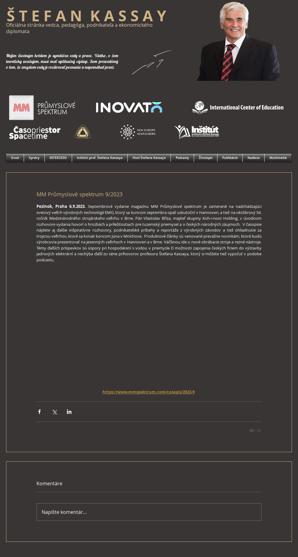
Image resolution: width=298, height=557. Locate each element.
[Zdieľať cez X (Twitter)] (54, 411)
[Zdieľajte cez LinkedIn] (69, 411)
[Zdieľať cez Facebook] (39, 411)
